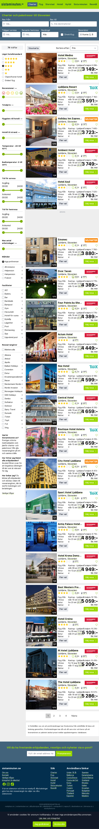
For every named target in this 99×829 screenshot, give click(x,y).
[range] (3, 97)
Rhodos (85, 783)
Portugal (70, 791)
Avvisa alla (59, 824)
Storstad (50, 4)
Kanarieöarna (87, 775)
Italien (84, 785)
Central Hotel (66, 397)
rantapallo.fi (58, 806)
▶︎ (54, 68)
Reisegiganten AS (52, 804)
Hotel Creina (65, 618)
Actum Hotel (65, 334)
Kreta (69, 783)
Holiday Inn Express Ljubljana (75, 118)
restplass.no (10, 806)
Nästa (74, 716)
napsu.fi (67, 806)
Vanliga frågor (8, 493)
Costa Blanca (87, 778)
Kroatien (85, 788)
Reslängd (45, 30)
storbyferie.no (49, 808)
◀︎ (28, 68)
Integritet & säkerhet (11, 780)
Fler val (63, 77)
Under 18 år (71, 772)
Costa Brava (72, 778)
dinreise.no (88, 806)
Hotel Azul (64, 181)
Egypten (70, 796)
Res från (6, 19)
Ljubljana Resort (67, 87)
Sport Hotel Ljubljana (70, 492)
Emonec (62, 239)
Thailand (70, 793)
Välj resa (90, 77)
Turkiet (70, 785)
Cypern (70, 788)
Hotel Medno (65, 55)
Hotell (60, 4)
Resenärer (83, 30)
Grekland (85, 780)
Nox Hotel (63, 366)
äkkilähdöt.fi (47, 806)
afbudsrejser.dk (36, 806)
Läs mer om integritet (49, 818)
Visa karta (33, 48)
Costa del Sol (72, 780)
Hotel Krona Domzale (70, 555)
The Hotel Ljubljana (69, 682)
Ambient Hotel (66, 150)
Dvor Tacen (64, 271)
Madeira (85, 796)
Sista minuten (80, 4)
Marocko (85, 793)
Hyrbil (68, 4)
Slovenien (72, 58)
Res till (53, 19)
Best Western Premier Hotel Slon (77, 587)
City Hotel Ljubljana (69, 460)
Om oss (5, 772)
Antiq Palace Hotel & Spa (72, 524)
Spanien (85, 772)
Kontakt (5, 775)
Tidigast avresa (9, 30)
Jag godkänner (41, 824)
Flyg (41, 4)
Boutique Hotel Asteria (71, 429)
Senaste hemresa (30, 30)
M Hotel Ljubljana (68, 650)
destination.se (77, 806)
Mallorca (70, 775)
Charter (32, 4)
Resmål (93, 4)
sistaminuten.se (22, 806)
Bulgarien (86, 791)
